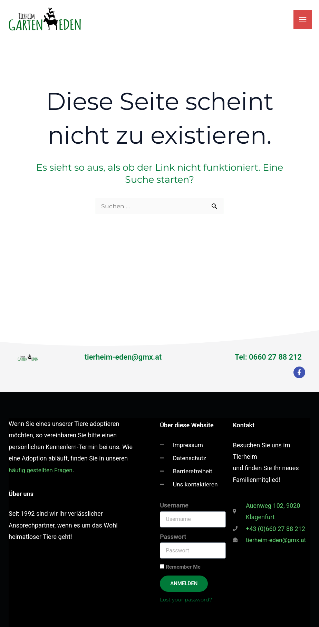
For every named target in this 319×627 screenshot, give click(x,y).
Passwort (173, 536)
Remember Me (180, 567)
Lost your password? (186, 599)
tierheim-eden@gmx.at (123, 355)
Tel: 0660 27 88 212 (266, 355)
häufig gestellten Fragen (42, 468)
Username (174, 505)
